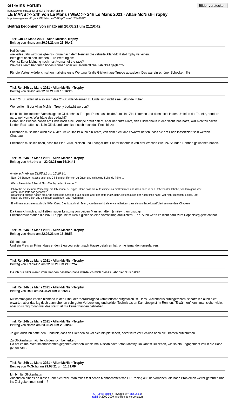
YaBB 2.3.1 (134, 393)
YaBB (95, 396)
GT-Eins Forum (102, 393)
